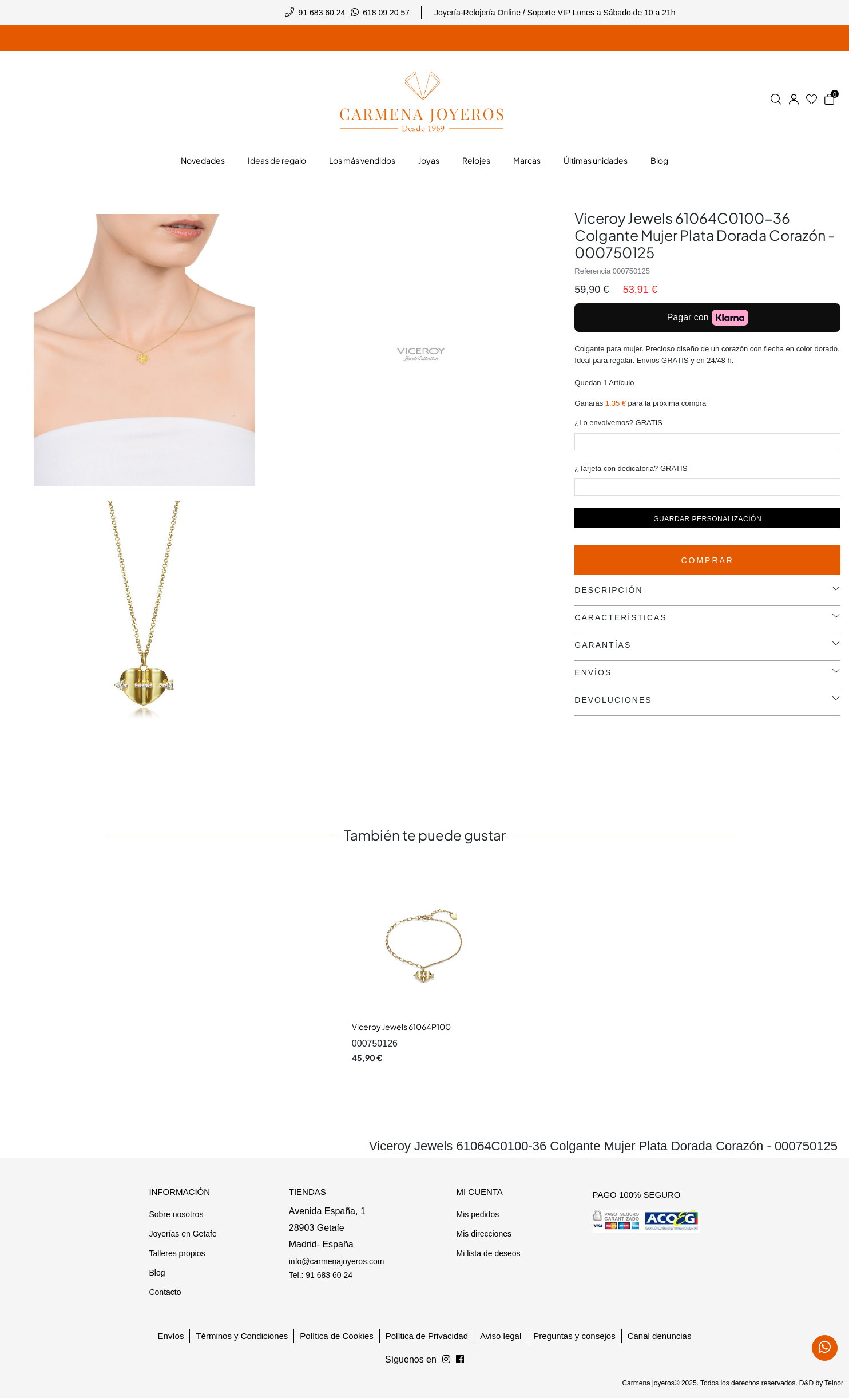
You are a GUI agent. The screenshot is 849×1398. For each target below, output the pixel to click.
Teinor (833, 1383)
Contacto (165, 1292)
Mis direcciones (483, 1233)
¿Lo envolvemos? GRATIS (618, 422)
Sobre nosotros (176, 1214)
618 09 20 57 (386, 12)
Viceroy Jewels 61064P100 (401, 1026)
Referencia (592, 271)
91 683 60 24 (322, 12)
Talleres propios (177, 1253)
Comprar (707, 560)
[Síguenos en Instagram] (460, 1360)
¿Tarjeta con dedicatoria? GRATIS (630, 468)
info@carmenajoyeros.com (336, 1261)
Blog (157, 1272)
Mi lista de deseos (488, 1253)
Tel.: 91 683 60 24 (320, 1275)
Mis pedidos (477, 1214)
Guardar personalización (707, 519)
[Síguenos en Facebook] (446, 1360)
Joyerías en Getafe (182, 1233)
